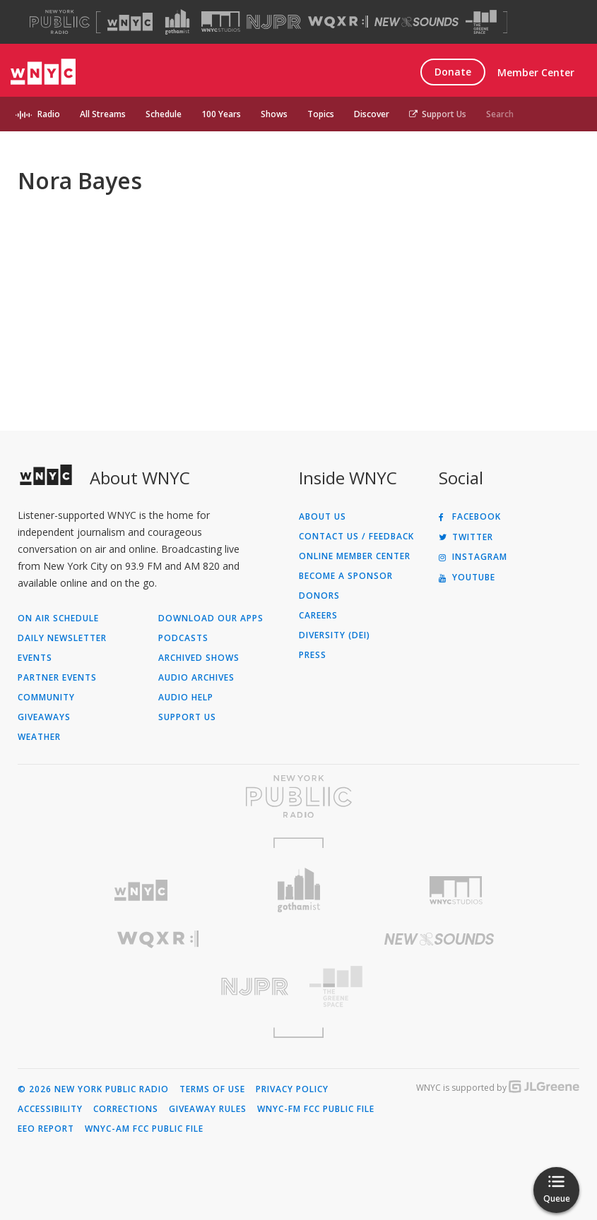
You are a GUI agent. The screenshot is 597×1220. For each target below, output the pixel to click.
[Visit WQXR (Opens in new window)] (338, 22)
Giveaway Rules (208, 1109)
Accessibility (50, 1109)
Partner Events (57, 678)
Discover (371, 114)
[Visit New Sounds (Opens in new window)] (416, 22)
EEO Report (46, 1129)
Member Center (535, 72)
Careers (318, 615)
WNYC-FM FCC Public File (315, 1109)
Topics (320, 114)
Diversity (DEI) (334, 635)
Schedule (164, 114)
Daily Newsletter (62, 638)
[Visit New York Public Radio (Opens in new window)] (298, 796)
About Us (322, 517)
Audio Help (185, 697)
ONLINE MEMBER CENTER (354, 556)
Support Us (437, 114)
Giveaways (44, 717)
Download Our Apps (211, 618)
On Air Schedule (58, 618)
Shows (274, 114)
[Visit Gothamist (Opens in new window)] (177, 22)
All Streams (103, 114)
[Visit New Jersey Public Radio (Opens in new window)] (158, 986)
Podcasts (183, 638)
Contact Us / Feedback (356, 536)
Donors (319, 596)
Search (500, 114)
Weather (39, 737)
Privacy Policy (292, 1089)
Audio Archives (196, 678)
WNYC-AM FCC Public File (144, 1129)
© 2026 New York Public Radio (93, 1089)
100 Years (221, 114)
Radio (48, 114)
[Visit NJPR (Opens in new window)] (274, 22)
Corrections (125, 1109)
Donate (453, 71)
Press (312, 655)
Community (46, 697)
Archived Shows (199, 658)
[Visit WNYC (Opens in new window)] (130, 22)
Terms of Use (212, 1089)
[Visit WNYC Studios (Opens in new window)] (220, 21)
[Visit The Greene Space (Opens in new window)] (481, 22)
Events (35, 658)
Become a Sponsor (346, 576)
